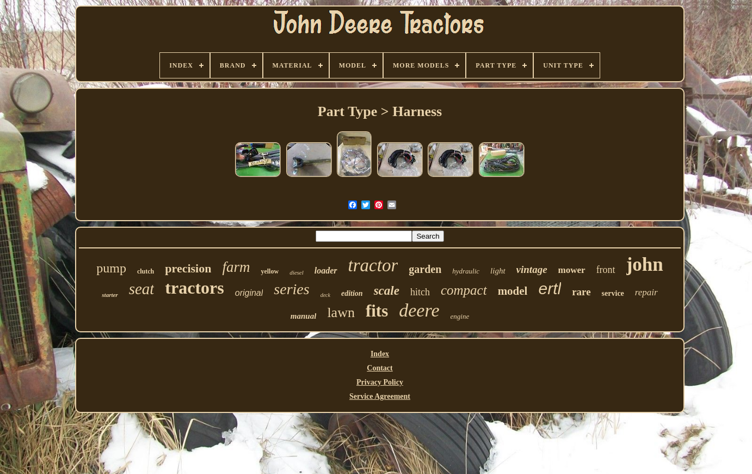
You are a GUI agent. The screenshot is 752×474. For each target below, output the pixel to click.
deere (419, 310)
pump (111, 268)
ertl (549, 288)
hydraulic (465, 271)
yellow (270, 271)
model (513, 290)
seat (142, 288)
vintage (531, 269)
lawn (341, 312)
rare (581, 291)
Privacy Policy (379, 382)
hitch (420, 292)
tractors (194, 287)
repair (646, 292)
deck (325, 295)
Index (380, 354)
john (644, 264)
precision (188, 268)
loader (326, 270)
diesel (296, 272)
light (498, 270)
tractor (373, 265)
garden (425, 269)
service (613, 293)
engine (460, 316)
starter (110, 294)
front (605, 269)
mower (571, 270)
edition (352, 293)
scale (386, 290)
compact (464, 290)
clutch (145, 271)
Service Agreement (379, 396)
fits (377, 310)
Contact (379, 368)
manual (304, 316)
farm (236, 267)
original (249, 292)
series (291, 289)
